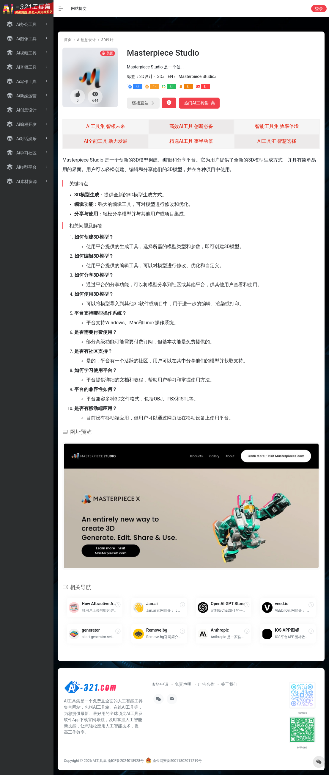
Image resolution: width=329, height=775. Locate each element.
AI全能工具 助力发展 (105, 141)
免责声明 (183, 684)
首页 (68, 39)
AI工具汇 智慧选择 (276, 141)
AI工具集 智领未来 (105, 126)
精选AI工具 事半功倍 (191, 141)
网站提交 (78, 8)
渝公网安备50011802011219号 (174, 761)
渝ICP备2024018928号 (126, 761)
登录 (319, 8)
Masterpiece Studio (197, 76)
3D (159, 76)
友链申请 (160, 684)
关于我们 (229, 684)
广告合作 (206, 684)
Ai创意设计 (86, 39)
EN (170, 76)
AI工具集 (100, 761)
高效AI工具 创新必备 (191, 126)
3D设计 (107, 39)
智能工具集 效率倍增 (277, 126)
